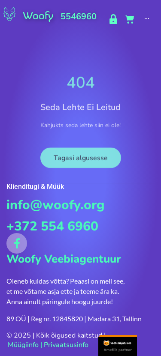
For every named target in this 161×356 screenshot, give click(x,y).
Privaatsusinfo (66, 345)
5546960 (79, 16)
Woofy (38, 15)
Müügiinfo (23, 345)
